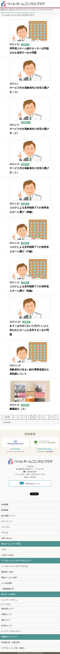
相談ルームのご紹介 (9, 577)
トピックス (5, 527)
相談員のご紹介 (7, 572)
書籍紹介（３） (18, 409)
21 (51, 417)
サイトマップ (6, 521)
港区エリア (5, 620)
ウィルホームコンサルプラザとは (14, 566)
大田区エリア (6, 614)
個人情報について (8, 516)
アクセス (4, 533)
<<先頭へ (7, 417)
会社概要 (4, 504)
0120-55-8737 (30, 472)
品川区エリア (6, 626)
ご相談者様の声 (7, 589)
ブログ (4, 549)
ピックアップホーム (9, 600)
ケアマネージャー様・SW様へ (13, 648)
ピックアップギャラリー (11, 631)
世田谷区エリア (7, 609)
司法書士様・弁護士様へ (11, 642)
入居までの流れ (7, 555)
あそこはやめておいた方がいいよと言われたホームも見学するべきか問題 (29, 330)
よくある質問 (6, 583)
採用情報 (4, 510)
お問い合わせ (6, 538)
